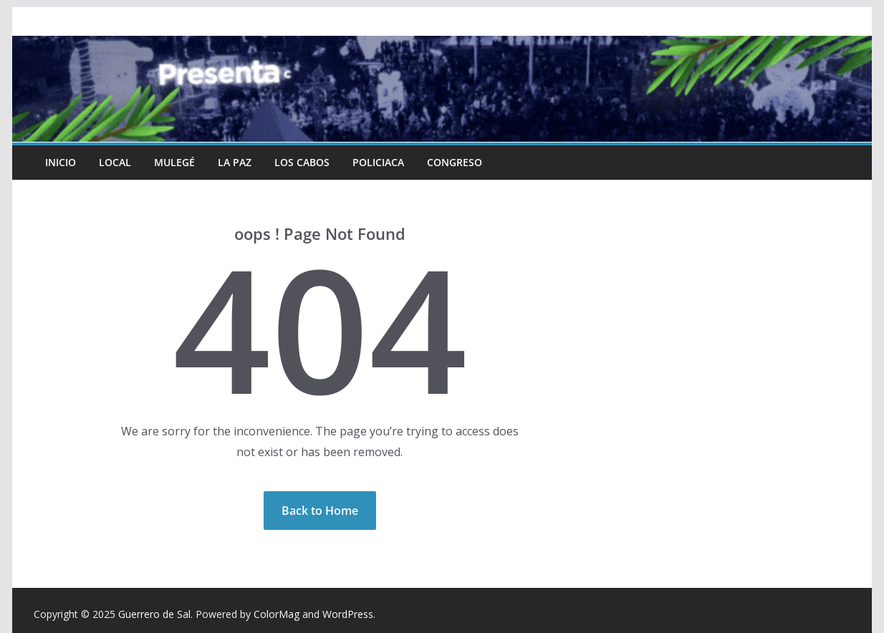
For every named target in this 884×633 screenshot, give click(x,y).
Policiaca (377, 162)
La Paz (234, 162)
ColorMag (276, 614)
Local (115, 162)
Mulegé (174, 162)
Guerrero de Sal (154, 614)
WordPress (347, 614)
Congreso (453, 162)
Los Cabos (301, 162)
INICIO (61, 162)
